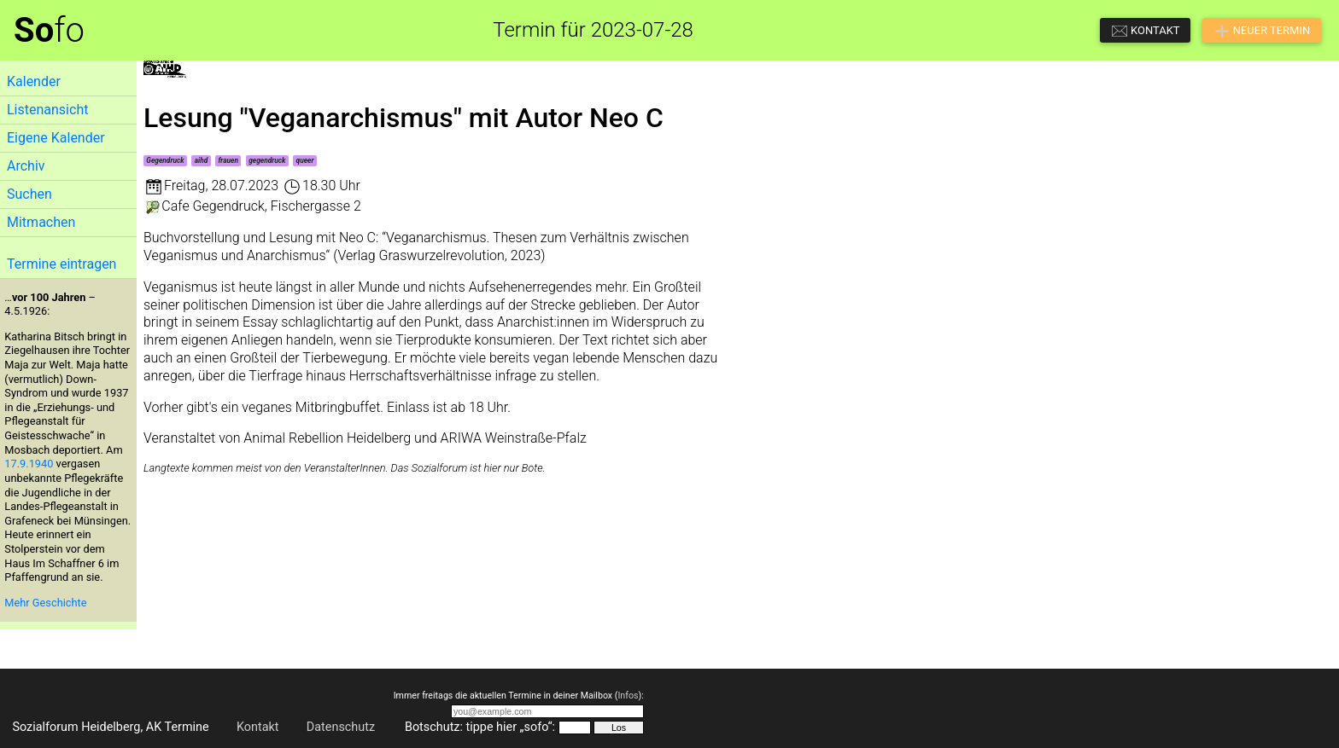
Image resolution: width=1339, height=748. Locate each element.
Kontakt (258, 727)
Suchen (29, 194)
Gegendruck (165, 160)
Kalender (34, 81)
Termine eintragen (61, 264)
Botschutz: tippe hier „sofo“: (480, 727)
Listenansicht (47, 109)
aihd (201, 160)
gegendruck (267, 160)
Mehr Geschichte (45, 602)
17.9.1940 (28, 463)
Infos (627, 695)
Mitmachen (41, 222)
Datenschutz (341, 727)
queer (305, 160)
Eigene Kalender (56, 138)
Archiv (26, 166)
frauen (228, 160)
